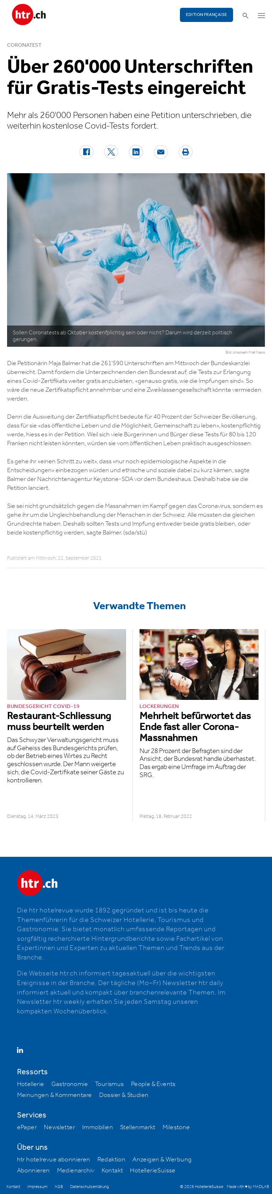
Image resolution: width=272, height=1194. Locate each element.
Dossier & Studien (124, 1095)
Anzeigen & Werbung (162, 1160)
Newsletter (59, 1127)
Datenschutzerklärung (89, 1186)
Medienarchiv (76, 1171)
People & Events (153, 1084)
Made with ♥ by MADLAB (248, 1186)
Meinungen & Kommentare (54, 1095)
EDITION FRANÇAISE (206, 14)
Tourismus (109, 1084)
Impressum (37, 1186)
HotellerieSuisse (152, 1171)
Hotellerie (30, 1084)
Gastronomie (69, 1084)
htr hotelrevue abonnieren (53, 1160)
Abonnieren (33, 1171)
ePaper (27, 1127)
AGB (59, 1186)
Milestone (176, 1127)
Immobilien (97, 1127)
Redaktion (111, 1160)
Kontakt (112, 1171)
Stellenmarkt (137, 1127)
